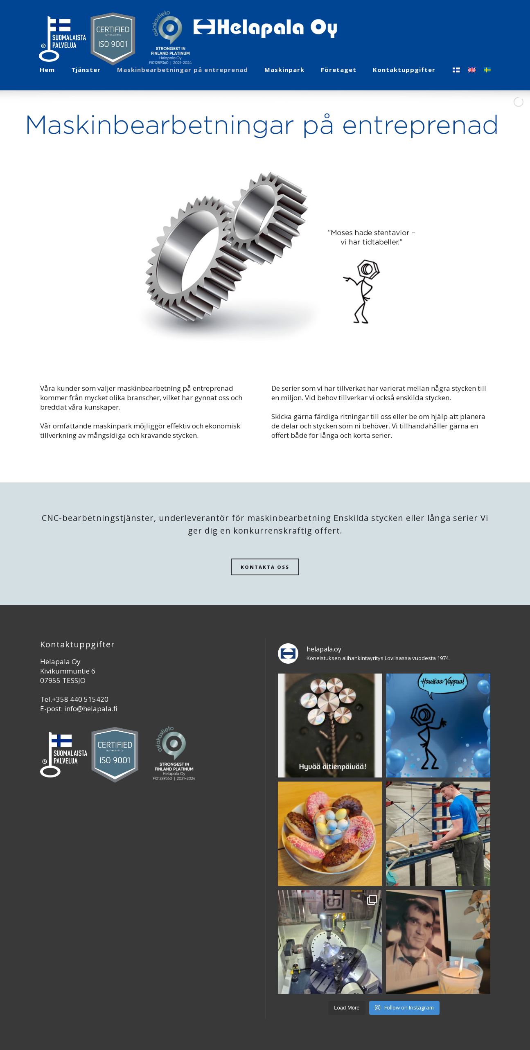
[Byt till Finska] (456, 69)
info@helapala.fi (90, 708)
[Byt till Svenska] (487, 69)
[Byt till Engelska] (472, 69)
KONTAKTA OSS (265, 567)
